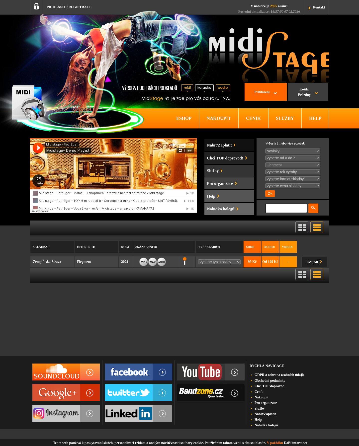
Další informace (295, 443)
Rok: (125, 247)
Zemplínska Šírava (47, 262)
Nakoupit (262, 397)
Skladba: (40, 247)
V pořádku (275, 443)
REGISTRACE (80, 7)
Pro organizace (266, 403)
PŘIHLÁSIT (56, 7)
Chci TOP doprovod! (270, 386)
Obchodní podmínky (270, 380)
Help (258, 420)
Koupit (315, 261)
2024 (124, 262)
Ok (270, 194)
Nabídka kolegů (266, 425)
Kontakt (319, 7)
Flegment (84, 262)
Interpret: (86, 247)
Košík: (304, 92)
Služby (260, 408)
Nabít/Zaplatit (265, 414)
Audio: (269, 247)
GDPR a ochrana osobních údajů (279, 375)
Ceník (259, 392)
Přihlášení (262, 92)
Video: (287, 247)
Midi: (250, 247)
